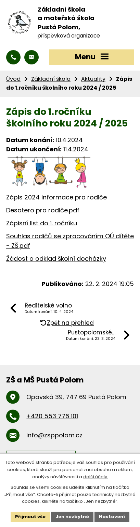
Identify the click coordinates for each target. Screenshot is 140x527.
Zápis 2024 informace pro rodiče (56, 197)
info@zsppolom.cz (54, 435)
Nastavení (112, 516)
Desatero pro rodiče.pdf (42, 210)
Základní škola (51, 79)
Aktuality (93, 79)
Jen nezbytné (72, 516)
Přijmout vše (30, 516)
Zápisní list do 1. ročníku (41, 223)
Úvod (13, 79)
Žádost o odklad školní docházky (56, 258)
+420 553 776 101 (52, 416)
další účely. (95, 476)
